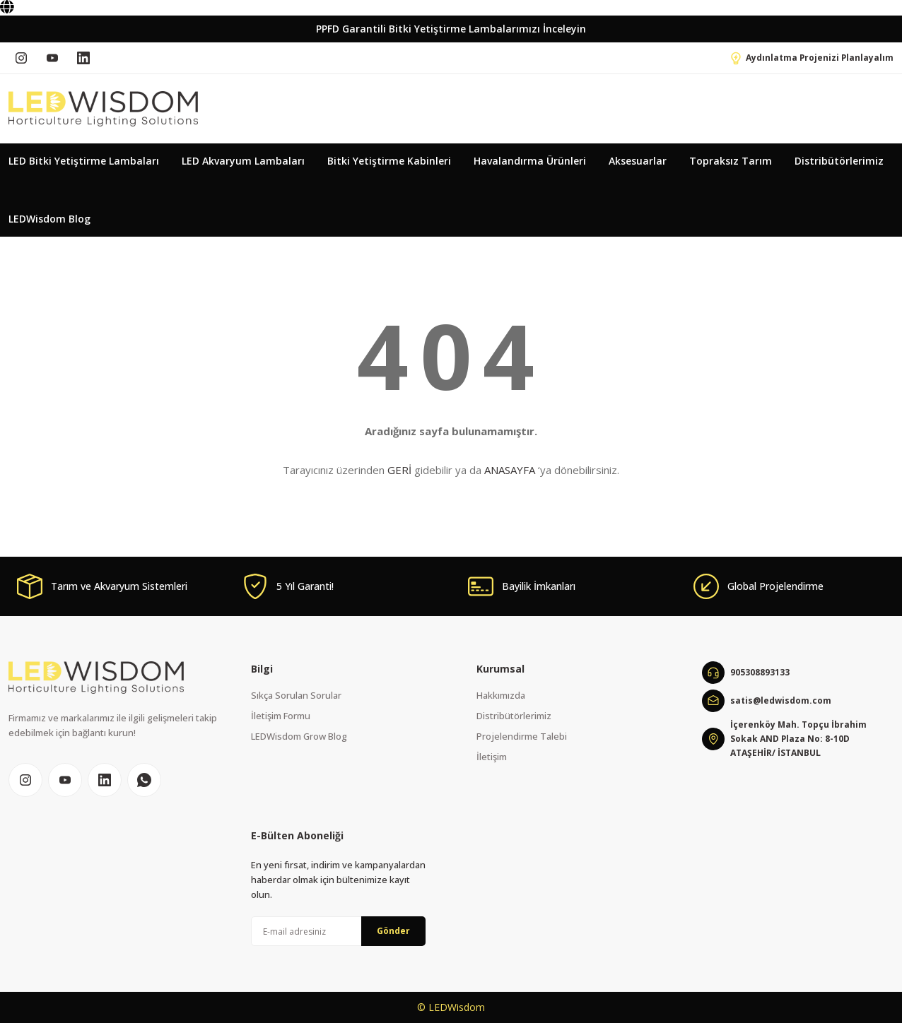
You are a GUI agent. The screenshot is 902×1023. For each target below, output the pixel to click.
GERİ (399, 470)
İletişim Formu (280, 715)
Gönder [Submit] (393, 931)
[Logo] (103, 108)
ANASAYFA (509, 470)
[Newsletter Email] (338, 931)
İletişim (491, 756)
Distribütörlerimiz (513, 715)
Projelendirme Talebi (521, 736)
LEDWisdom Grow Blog (299, 736)
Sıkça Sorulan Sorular (296, 695)
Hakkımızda (500, 695)
